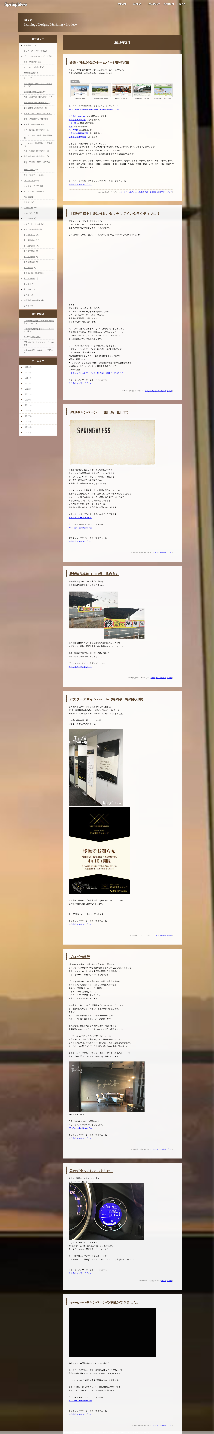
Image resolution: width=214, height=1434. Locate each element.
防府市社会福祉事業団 (78, 133)
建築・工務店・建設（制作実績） (38, 113)
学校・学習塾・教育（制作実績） (38, 162)
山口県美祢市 (29, 262)
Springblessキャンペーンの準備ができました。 (104, 1302)
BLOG (182, 4)
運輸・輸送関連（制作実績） (36, 102)
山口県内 (27, 289)
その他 (169, 678)
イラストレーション (32, 224)
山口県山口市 (29, 235)
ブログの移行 (79, 957)
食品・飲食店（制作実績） (35, 156)
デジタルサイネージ (32, 191)
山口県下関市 (29, 251)
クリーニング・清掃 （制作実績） (38, 135)
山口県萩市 (28, 267)
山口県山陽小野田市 (32, 273)
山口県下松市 (29, 278)
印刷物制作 (162, 935)
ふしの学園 (73, 130)
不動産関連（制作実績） (34, 108)
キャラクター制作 (31, 229)
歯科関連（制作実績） (33, 91)
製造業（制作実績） (32, 124)
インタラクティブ (31, 186)
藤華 (70, 126)
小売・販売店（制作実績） (35, 130)
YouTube (27, 197)
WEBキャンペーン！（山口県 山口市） (99, 412)
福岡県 (169, 935)
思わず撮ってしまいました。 (91, 1171)
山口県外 (27, 284)
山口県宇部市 (29, 240)
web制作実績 (139, 192)
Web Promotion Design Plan (80, 528)
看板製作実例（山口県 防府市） (94, 574)
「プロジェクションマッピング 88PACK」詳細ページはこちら (96, 373)
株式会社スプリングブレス (80, 184)
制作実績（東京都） (32, 300)
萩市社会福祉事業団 (77, 136)
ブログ (169, 192)
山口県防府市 (161, 678)
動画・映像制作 (30, 62)
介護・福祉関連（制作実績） (155, 192)
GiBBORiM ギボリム (146, 1432)
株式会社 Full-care (77, 116)
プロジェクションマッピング (155, 391)
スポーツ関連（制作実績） (35, 151)
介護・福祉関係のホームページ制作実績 (99, 62)
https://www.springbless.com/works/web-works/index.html (94, 109)
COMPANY (154, 4)
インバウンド (29, 213)
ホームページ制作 (127, 192)
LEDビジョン (29, 180)
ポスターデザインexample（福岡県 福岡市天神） (107, 699)
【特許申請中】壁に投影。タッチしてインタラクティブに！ (114, 213)
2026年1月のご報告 (32, 337)
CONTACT (169, 4)
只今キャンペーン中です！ (80, 517)
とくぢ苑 (72, 123)
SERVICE (122, 4)
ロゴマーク (28, 218)
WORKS (137, 4)
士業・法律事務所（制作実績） (37, 119)
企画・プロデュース (32, 175)
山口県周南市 (29, 256)
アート (26, 78)
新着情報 (27, 45)
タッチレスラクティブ (33, 51)
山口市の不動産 (133, 1432)
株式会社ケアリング (77, 119)
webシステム (29, 169)
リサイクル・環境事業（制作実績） (39, 143)
